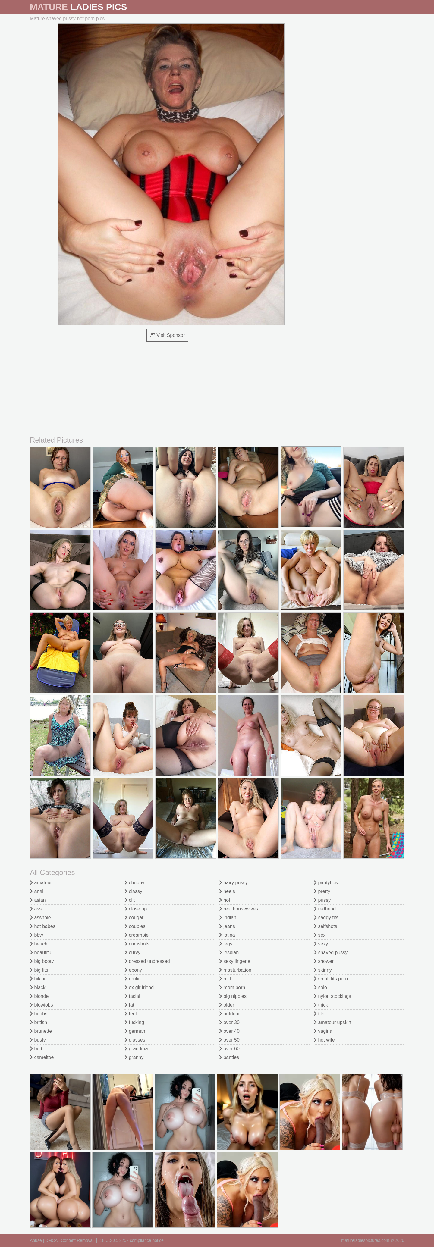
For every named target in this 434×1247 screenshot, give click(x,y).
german (134, 1031)
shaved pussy (331, 952)
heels (227, 891)
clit (129, 900)
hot (224, 900)
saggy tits (326, 917)
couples (135, 926)
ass (36, 908)
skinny (323, 970)
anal (36, 891)
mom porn (232, 987)
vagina (323, 1031)
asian (38, 900)
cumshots (136, 943)
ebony (133, 970)
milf (225, 978)
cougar (133, 917)
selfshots (325, 926)
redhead (325, 908)
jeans (227, 926)
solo (320, 987)
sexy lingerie (234, 961)
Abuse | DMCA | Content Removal (61, 1240)
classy (133, 891)
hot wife (324, 1039)
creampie (136, 935)
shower (324, 961)
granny (133, 1057)
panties (229, 1057)
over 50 (229, 1039)
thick (321, 1004)
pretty (322, 891)
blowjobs (41, 1004)
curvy (132, 952)
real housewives (238, 908)
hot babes (42, 926)
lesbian (229, 952)
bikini (37, 978)
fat (129, 1004)
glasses (134, 1039)
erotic (132, 978)
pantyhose (327, 882)
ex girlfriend (139, 987)
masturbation (235, 970)
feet (130, 1013)
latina (227, 935)
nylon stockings (332, 996)
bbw (36, 935)
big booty (42, 961)
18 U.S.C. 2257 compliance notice (132, 1240)
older (226, 1004)
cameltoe (42, 1057)
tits (319, 1013)
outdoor (229, 1013)
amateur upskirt (332, 1022)
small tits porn (331, 978)
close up (135, 908)
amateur (41, 882)
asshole (40, 917)
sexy (321, 943)
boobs (38, 1013)
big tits (39, 970)
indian (227, 917)
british (38, 1022)
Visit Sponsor (167, 335)
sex (320, 935)
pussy (322, 900)
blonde (39, 996)
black (38, 987)
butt (36, 1048)
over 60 (229, 1048)
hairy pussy (233, 882)
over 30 (229, 1022)
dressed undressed (147, 961)
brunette (41, 1031)
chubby (134, 882)
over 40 (229, 1031)
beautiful (41, 952)
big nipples (233, 996)
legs (225, 943)
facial (132, 996)
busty (38, 1039)
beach (38, 943)
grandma (136, 1048)
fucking (134, 1022)
